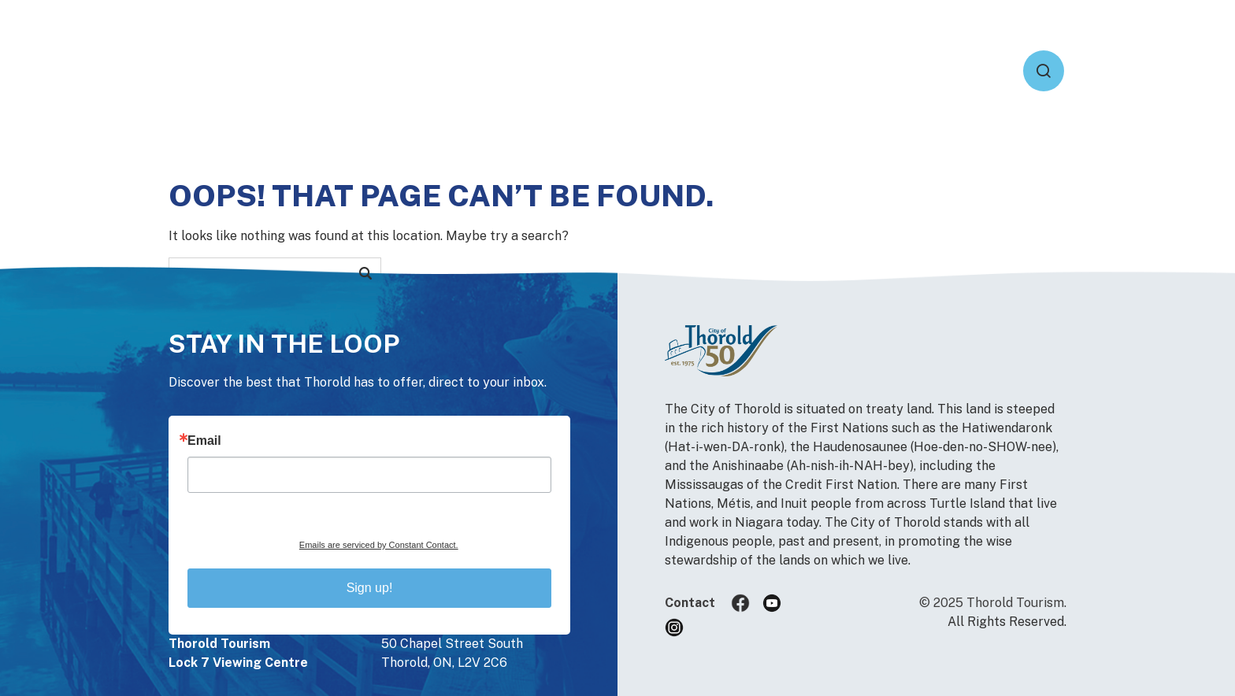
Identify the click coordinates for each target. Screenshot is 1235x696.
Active (671, 70)
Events (757, 70)
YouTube (778, 603)
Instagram (680, 627)
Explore (849, 70)
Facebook (746, 603)
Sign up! (370, 587)
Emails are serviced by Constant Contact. (378, 545)
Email (204, 441)
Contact (690, 602)
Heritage (948, 70)
